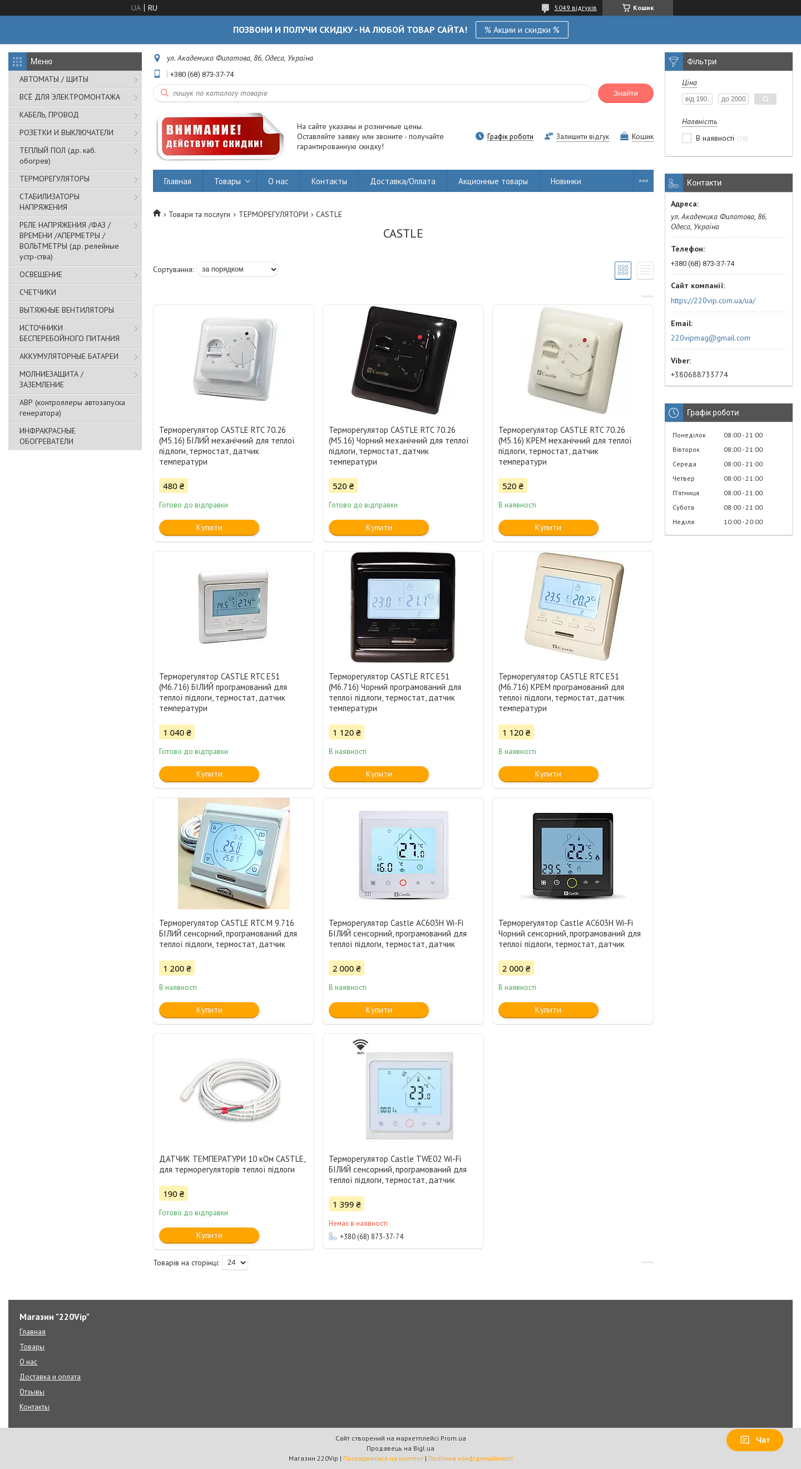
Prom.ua (453, 1438)
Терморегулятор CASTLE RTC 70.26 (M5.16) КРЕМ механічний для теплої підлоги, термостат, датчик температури (565, 446)
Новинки (566, 181)
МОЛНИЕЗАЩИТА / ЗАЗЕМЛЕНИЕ (51, 379)
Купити (209, 527)
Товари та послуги (199, 214)
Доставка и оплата (50, 1377)
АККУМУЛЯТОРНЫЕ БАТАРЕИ (68, 356)
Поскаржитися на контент (383, 1458)
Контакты (329, 181)
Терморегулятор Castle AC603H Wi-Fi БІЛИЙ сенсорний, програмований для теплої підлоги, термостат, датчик (398, 933)
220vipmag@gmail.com (710, 338)
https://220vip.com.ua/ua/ (713, 300)
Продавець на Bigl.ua (400, 1448)
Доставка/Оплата (403, 181)
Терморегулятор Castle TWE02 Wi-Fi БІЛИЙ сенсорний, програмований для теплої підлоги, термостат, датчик (398, 1169)
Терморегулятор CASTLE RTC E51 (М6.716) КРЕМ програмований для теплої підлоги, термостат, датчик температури (561, 692)
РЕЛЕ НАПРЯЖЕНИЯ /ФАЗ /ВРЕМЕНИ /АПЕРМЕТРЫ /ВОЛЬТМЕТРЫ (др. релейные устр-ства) (69, 241)
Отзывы (31, 1392)
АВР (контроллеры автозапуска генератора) (72, 407)
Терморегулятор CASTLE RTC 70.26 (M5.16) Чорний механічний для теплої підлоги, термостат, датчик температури (399, 446)
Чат (755, 1440)
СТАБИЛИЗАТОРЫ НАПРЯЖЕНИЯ (49, 201)
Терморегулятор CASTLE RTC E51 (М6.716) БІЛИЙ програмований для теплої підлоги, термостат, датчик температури (223, 692)
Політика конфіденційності (470, 1458)
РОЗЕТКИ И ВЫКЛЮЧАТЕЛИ (66, 132)
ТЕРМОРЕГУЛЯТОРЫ (54, 179)
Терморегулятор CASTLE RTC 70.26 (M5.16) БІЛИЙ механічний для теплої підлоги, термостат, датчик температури (227, 446)
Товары (227, 181)
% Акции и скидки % (522, 29)
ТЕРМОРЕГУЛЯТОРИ (273, 214)
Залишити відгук (582, 136)
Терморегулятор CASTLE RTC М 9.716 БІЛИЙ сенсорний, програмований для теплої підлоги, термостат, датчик (228, 933)
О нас (278, 181)
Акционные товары (493, 181)
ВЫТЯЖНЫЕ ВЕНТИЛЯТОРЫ (66, 310)
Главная (177, 181)
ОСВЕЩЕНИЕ (40, 274)
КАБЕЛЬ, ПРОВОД (49, 115)
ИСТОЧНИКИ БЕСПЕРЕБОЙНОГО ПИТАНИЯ (69, 333)
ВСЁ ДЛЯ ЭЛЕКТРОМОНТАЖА (69, 97)
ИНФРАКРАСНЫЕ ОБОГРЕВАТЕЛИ (47, 436)
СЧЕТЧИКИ (37, 292)
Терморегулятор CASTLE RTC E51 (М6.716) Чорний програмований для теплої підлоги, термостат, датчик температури (395, 692)
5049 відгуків (576, 7)
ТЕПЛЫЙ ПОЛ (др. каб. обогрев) (57, 155)
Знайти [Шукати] (626, 93)
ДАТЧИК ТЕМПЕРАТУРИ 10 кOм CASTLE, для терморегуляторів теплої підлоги (232, 1164)
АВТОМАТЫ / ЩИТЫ (53, 79)
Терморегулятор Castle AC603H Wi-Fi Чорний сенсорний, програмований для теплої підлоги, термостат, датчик (569, 933)
